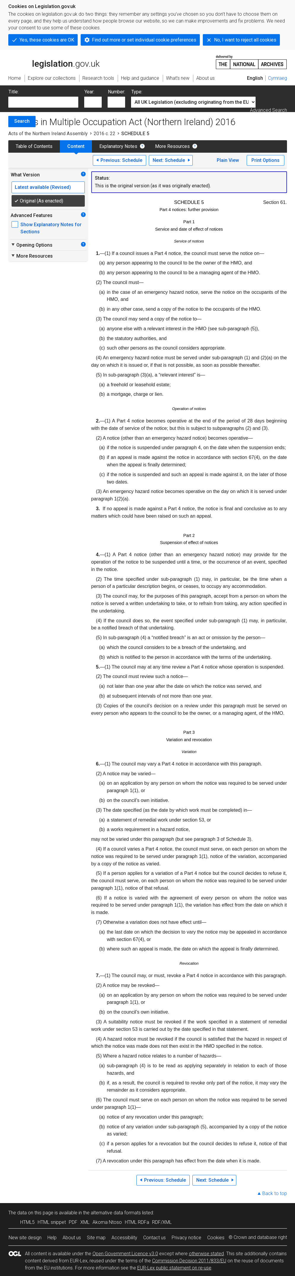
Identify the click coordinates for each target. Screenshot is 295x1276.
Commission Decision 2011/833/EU (189, 1261)
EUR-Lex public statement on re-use (174, 1268)
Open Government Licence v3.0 (125, 1253)
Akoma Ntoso (107, 1222)
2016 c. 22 (104, 133)
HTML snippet (52, 1222)
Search (22, 121)
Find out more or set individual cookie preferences (144, 40)
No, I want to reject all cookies (245, 40)
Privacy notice (186, 1237)
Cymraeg (277, 78)
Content (75, 146)
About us (72, 1237)
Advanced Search (268, 110)
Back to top (274, 1193)
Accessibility (124, 1237)
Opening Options (31, 245)
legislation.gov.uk (54, 61)
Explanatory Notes (118, 146)
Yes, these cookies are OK (47, 40)
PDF (73, 1222)
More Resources (172, 146)
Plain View (228, 160)
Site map (96, 1237)
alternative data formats (116, 1213)
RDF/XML (162, 1222)
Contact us (154, 1237)
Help (52, 1237)
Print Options (265, 160)
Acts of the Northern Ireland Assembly (48, 133)
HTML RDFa (137, 1222)
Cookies (215, 1237)
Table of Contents (34, 146)
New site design (25, 1237)
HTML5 (27, 1222)
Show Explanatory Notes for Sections (51, 228)
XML (85, 1222)
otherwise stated (206, 1253)
